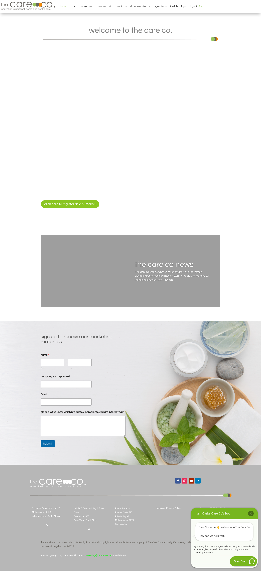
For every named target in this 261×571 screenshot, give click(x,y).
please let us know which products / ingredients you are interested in (82, 412)
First (43, 368)
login (183, 6)
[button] (251, 513)
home (63, 6)
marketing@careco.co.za (98, 555)
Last (70, 368)
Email (44, 394)
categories (86, 6)
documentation (138, 6)
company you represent (56, 376)
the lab (174, 6)
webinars (122, 6)
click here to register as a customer (70, 204)
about (73, 6)
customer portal (104, 6)
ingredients (160, 6)
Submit (47, 443)
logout (193, 6)
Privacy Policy (173, 508)
